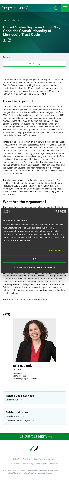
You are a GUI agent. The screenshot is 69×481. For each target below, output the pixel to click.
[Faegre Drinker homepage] (15, 8)
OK (34, 259)
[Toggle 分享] (9, 40)
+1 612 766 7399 (19, 376)
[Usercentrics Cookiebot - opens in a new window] (54, 211)
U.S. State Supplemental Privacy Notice (44, 459)
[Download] (4, 40)
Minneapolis (17, 373)
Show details (55, 250)
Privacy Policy (26, 459)
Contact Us (16, 459)
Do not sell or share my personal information (34, 267)
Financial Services (15, 416)
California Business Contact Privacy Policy (21, 464)
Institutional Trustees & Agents (20, 420)
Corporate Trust (14, 399)
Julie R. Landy (34, 63)
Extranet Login (54, 464)
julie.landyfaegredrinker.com (25, 378)
